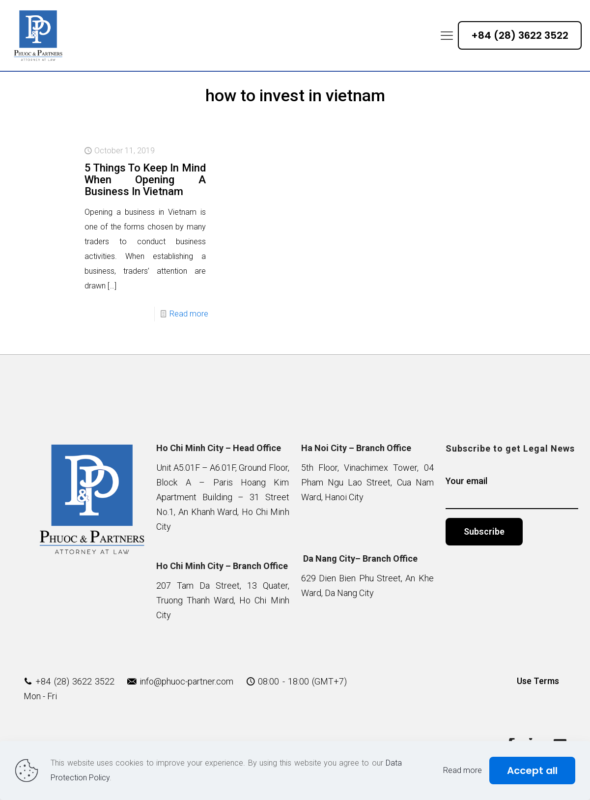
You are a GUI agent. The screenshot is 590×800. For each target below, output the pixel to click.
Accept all (532, 770)
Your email (512, 492)
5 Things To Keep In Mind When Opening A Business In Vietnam (145, 180)
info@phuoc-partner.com (186, 681)
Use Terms (538, 681)
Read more (188, 313)
